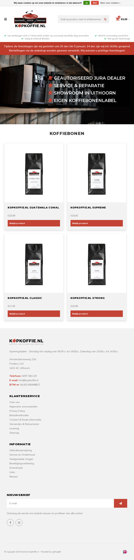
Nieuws (13, 476)
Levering (14, 428)
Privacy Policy (17, 410)
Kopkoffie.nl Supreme (88, 207)
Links (12, 472)
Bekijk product (17, 223)
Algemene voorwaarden (23, 406)
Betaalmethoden (19, 415)
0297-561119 (29, 375)
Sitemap (14, 432)
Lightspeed (56, 552)
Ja (86, 3)
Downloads (16, 467)
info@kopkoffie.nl (28, 380)
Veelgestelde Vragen (21, 459)
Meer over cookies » (110, 3)
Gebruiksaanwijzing (20, 450)
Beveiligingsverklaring (21, 463)
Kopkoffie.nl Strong (87, 298)
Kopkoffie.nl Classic (25, 298)
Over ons (14, 402)
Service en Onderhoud (22, 454)
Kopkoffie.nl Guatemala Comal (33, 207)
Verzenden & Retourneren (24, 424)
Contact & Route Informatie (25, 419)
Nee (95, 3)
